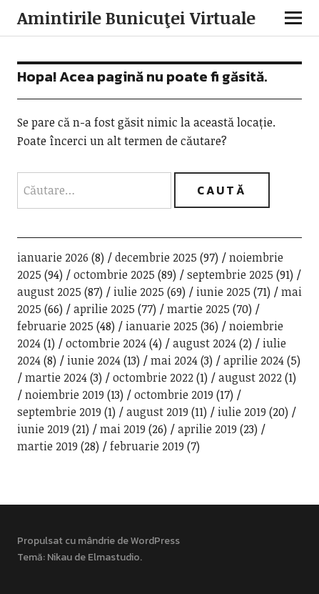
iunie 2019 (43, 429)
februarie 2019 (147, 446)
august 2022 (250, 377)
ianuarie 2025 (162, 326)
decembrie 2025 (156, 257)
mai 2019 (123, 429)
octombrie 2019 (173, 394)
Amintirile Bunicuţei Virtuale (136, 17)
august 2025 (49, 292)
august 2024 (204, 343)
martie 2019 (47, 446)
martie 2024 (56, 377)
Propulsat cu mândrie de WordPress (98, 540)
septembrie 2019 (59, 412)
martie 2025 (198, 309)
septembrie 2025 (230, 274)
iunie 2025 (223, 292)
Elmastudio (114, 557)
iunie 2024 (94, 360)
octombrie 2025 (114, 274)
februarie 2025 (55, 326)
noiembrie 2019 (64, 394)
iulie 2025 (138, 292)
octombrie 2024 (106, 343)
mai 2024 (174, 360)
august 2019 (157, 412)
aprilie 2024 (253, 360)
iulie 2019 (242, 412)
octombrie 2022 (153, 377)
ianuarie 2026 (52, 257)
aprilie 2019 (207, 429)
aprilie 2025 (104, 309)
